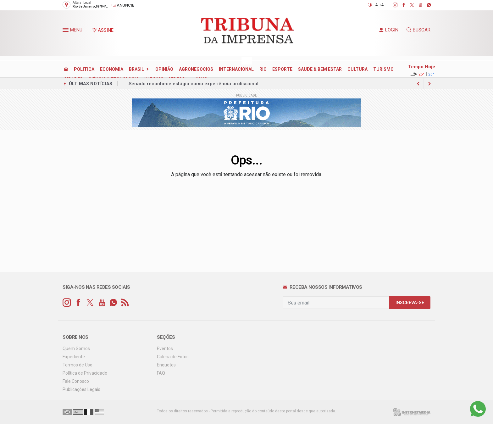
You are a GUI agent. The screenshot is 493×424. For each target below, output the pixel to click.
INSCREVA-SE (410, 302)
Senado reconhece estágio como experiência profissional (193, 83)
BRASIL (136, 69)
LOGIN (388, 30)
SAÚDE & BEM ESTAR (320, 69)
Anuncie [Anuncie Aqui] (122, 5)
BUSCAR (418, 30)
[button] (66, 31)
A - (383, 5)
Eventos (165, 348)
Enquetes (166, 364)
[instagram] (392, 5)
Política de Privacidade (85, 373)
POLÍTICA (84, 69)
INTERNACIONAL (236, 69)
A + (378, 5)
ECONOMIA (111, 69)
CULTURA (357, 69)
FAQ (161, 373)
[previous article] (429, 83)
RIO (263, 69)
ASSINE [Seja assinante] (102, 30)
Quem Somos (76, 348)
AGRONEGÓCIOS (196, 69)
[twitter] (409, 5)
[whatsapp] (426, 5)
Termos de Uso (77, 364)
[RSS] (125, 302)
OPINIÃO (164, 69)
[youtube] (417, 5)
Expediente (74, 356)
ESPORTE (282, 69)
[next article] (418, 83)
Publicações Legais (81, 389)
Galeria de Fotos (173, 356)
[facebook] (400, 5)
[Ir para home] (66, 69)
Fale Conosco (76, 381)
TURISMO (383, 69)
